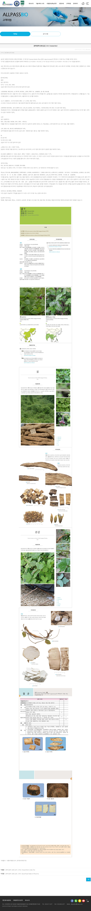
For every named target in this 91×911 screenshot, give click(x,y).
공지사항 (45, 34)
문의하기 (75, 3)
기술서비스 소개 (40, 3)
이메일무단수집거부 (18, 900)
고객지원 (68, 3)
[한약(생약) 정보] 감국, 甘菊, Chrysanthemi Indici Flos (20, 870)
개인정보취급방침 (6, 900)
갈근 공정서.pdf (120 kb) (9, 52)
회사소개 (31, 3)
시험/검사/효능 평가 (52, 3)
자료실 (15, 34)
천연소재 (61, 3)
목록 (88, 879)
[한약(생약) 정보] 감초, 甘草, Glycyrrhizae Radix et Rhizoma (22, 873)
